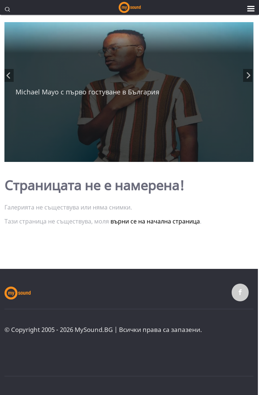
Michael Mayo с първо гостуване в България (87, 92)
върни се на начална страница (155, 221)
